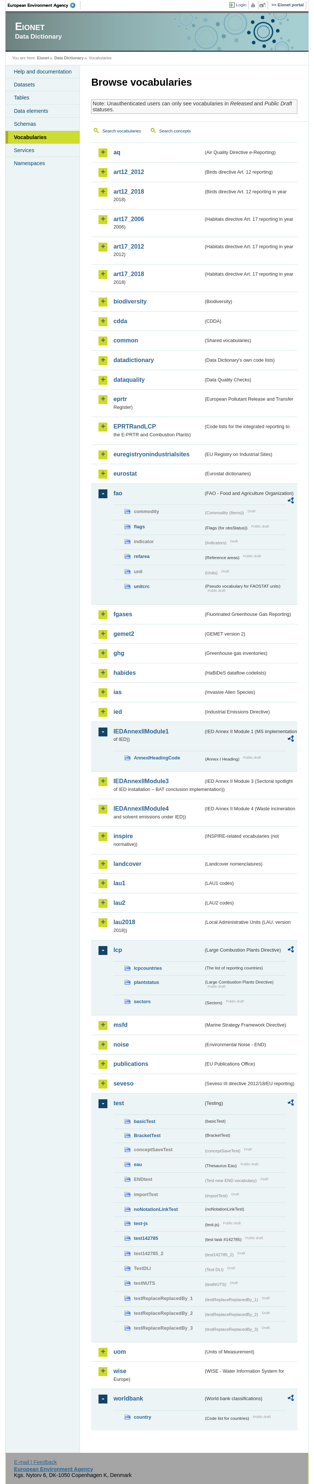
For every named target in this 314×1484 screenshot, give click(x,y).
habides (124, 673)
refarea (142, 556)
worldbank (128, 1398)
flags (139, 526)
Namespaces (29, 163)
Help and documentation (42, 72)
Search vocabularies (121, 131)
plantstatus (146, 982)
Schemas (25, 124)
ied (117, 712)
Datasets (24, 85)
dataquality (128, 380)
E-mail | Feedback (35, 1462)
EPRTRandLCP (134, 426)
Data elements (31, 111)
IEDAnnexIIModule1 (140, 731)
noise (121, 1044)
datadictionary (133, 360)
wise (119, 1371)
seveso (123, 1083)
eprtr (120, 399)
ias (117, 692)
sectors (142, 1001)
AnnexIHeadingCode (157, 758)
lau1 (119, 883)
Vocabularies (30, 137)
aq (116, 152)
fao (117, 493)
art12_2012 (128, 172)
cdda (120, 321)
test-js (141, 1223)
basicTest (144, 1121)
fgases (122, 614)
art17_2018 (128, 274)
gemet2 (123, 634)
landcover (127, 864)
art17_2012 (128, 246)
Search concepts (175, 131)
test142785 (146, 1238)
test (118, 1103)
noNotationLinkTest (156, 1209)
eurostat (125, 473)
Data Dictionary (69, 58)
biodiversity (130, 301)
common (125, 340)
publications (130, 1064)
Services (24, 150)
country (142, 1417)
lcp (117, 950)
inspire (123, 836)
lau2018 (124, 922)
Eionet (43, 58)
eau (138, 1164)
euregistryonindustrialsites (151, 454)
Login (241, 5)
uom (119, 1352)
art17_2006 (128, 219)
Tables (21, 98)
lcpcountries (148, 968)
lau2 (119, 903)
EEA (44, 5)
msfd (120, 1025)
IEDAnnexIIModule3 (140, 781)
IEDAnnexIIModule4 (140, 808)
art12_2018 (128, 191)
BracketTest (147, 1135)
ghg (118, 653)
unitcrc (142, 586)
